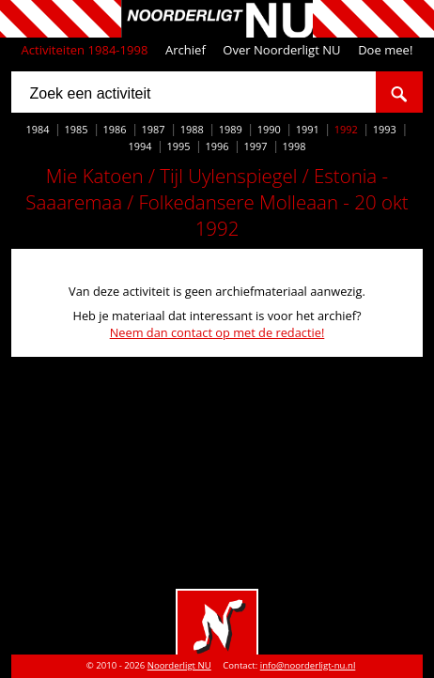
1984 (38, 129)
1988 (192, 129)
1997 (256, 146)
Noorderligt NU (179, 665)
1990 (269, 129)
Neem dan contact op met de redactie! (217, 332)
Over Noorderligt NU (281, 49)
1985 (76, 129)
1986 (115, 129)
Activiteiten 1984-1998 (85, 49)
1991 (307, 129)
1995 (178, 146)
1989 (230, 129)
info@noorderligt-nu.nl (308, 665)
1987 (153, 129)
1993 (384, 129)
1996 (216, 146)
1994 (139, 146)
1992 (346, 129)
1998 (294, 146)
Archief (185, 49)
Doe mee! (385, 49)
